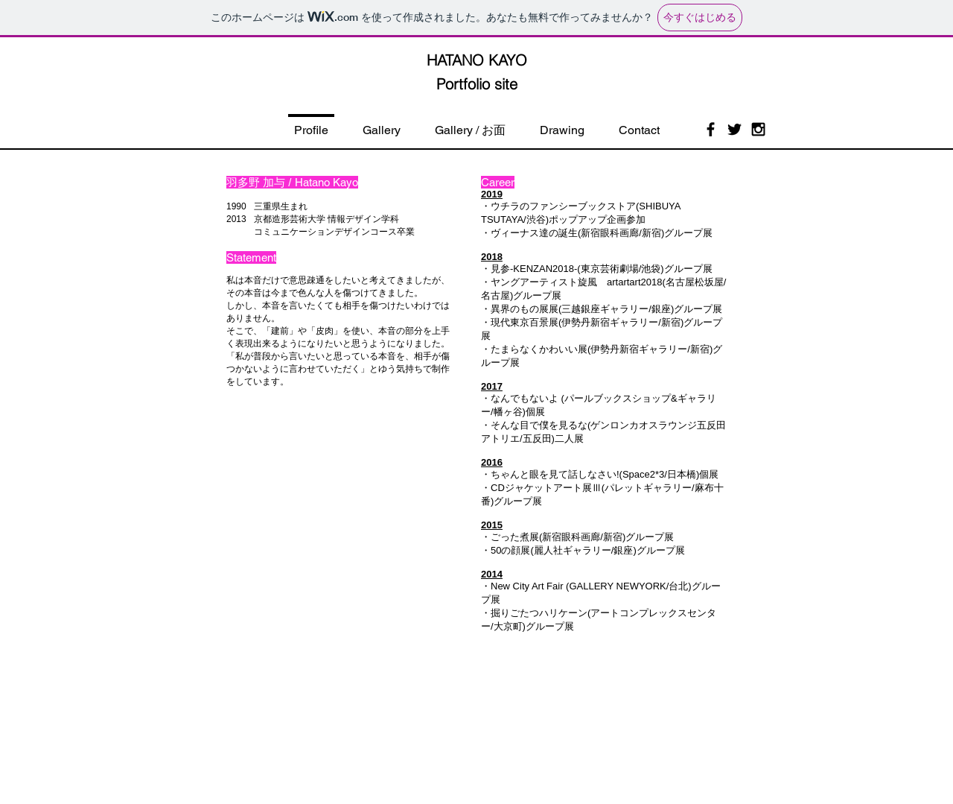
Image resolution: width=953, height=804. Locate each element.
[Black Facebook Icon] (710, 129)
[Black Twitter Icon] (734, 129)
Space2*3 (643, 474)
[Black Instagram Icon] (758, 129)
